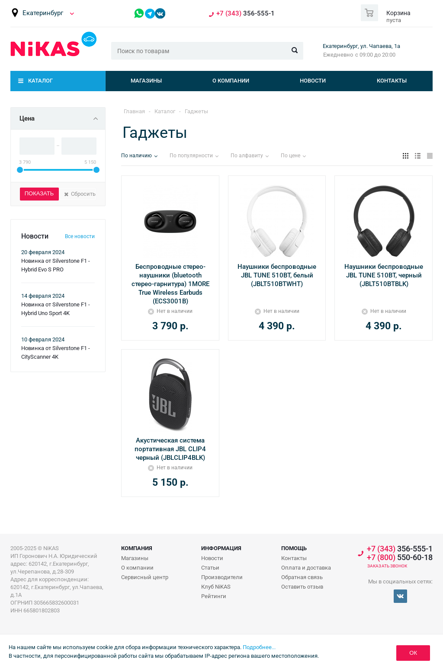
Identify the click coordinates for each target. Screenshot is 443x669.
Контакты (392, 80)
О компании (230, 80)
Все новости (80, 236)
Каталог (40, 80)
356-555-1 (245, 13)
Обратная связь (302, 577)
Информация (221, 548)
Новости (313, 80)
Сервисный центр (144, 577)
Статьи (210, 567)
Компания (136, 548)
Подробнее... (259, 647)
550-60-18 (400, 557)
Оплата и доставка (306, 567)
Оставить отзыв (302, 586)
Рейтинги (213, 596)
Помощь (294, 548)
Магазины (146, 80)
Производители (222, 577)
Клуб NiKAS (216, 586)
